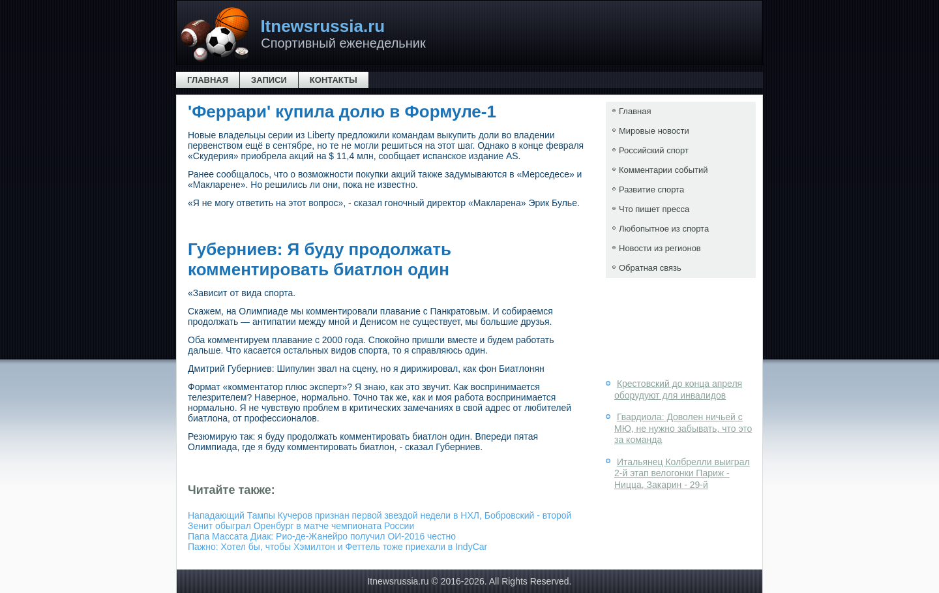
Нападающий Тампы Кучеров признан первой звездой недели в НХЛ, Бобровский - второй (379, 515)
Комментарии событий (663, 170)
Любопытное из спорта (664, 229)
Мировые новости (654, 131)
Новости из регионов (660, 248)
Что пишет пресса (654, 209)
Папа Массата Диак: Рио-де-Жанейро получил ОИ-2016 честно (322, 536)
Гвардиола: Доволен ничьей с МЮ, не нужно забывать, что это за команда (683, 428)
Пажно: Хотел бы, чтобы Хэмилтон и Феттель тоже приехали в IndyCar (337, 546)
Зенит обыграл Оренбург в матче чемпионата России (301, 526)
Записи (269, 80)
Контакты (333, 80)
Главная (207, 80)
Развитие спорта (651, 189)
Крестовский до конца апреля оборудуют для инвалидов (678, 389)
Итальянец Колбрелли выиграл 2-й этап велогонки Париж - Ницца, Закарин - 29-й (682, 473)
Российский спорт (654, 150)
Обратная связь (650, 268)
